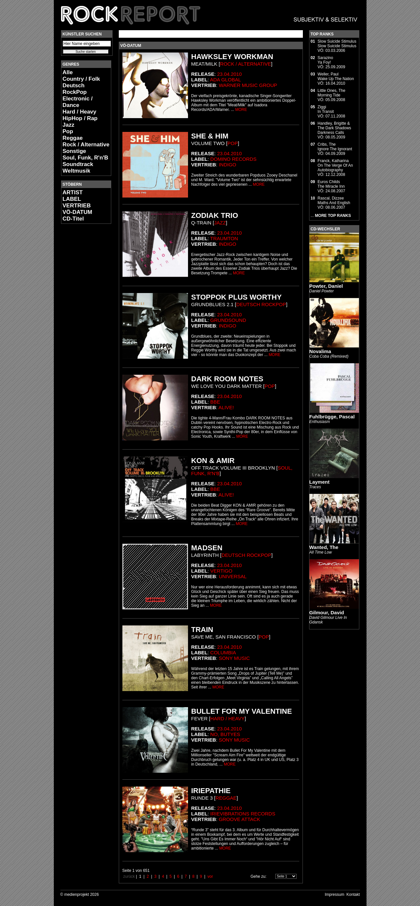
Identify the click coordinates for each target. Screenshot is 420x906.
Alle (68, 72)
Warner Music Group (248, 85)
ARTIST (73, 192)
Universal (233, 576)
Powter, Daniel (326, 286)
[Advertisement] (80, 326)
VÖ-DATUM (77, 212)
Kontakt (353, 894)
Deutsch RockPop (75, 88)
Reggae (73, 138)
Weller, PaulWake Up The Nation (336, 76)
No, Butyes (225, 734)
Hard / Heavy (79, 112)
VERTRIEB (77, 205)
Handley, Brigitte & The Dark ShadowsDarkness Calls (334, 128)
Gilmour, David (326, 612)
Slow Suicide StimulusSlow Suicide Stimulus (337, 43)
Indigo (227, 164)
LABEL (72, 199)
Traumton (224, 238)
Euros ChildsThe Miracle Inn (331, 184)
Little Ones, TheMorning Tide (332, 92)
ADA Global (225, 79)
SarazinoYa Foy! (325, 60)
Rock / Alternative (86, 144)
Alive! (226, 407)
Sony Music (234, 658)
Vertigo (221, 571)
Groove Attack (239, 819)
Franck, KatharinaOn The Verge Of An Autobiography (335, 165)
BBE (215, 402)
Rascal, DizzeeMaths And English (334, 200)
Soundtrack (78, 164)
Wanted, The (324, 547)
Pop (68, 131)
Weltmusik (77, 171)
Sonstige (74, 151)
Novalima (320, 351)
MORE (241, 109)
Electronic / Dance (78, 101)
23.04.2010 (229, 74)
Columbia (223, 652)
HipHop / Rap (80, 118)
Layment (319, 482)
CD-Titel (73, 219)
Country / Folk (81, 79)
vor (210, 876)
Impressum (334, 894)
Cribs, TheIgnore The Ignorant (335, 146)
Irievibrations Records (242, 813)
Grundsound (228, 320)
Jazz (68, 125)
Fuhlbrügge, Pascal (332, 416)
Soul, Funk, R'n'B (85, 158)
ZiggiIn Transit (326, 109)
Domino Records (233, 159)
